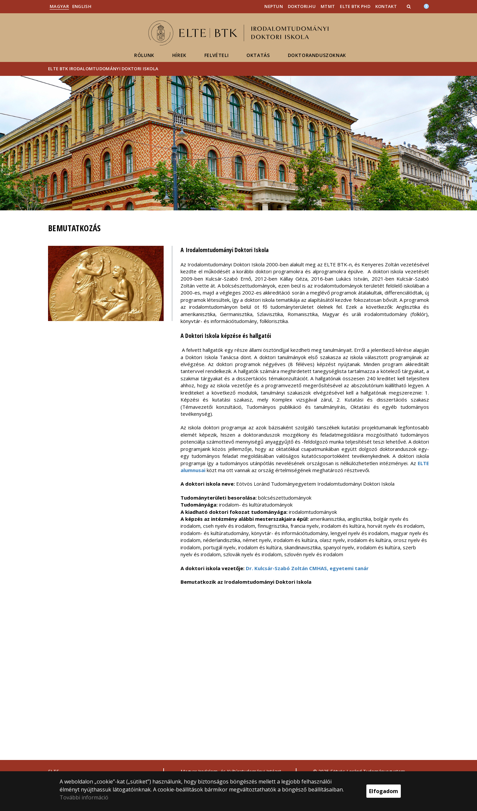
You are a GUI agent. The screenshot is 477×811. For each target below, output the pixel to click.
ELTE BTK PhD (355, 6)
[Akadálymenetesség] (426, 6)
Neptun (273, 6)
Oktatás (258, 55)
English (81, 6)
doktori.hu (302, 6)
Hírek (179, 55)
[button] (409, 6)
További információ (84, 797)
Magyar (59, 6)
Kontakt (386, 6)
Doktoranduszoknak (317, 55)
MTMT (328, 6)
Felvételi (216, 55)
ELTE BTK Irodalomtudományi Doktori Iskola (103, 69)
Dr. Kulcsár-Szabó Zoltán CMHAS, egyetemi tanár (307, 568)
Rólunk (144, 55)
